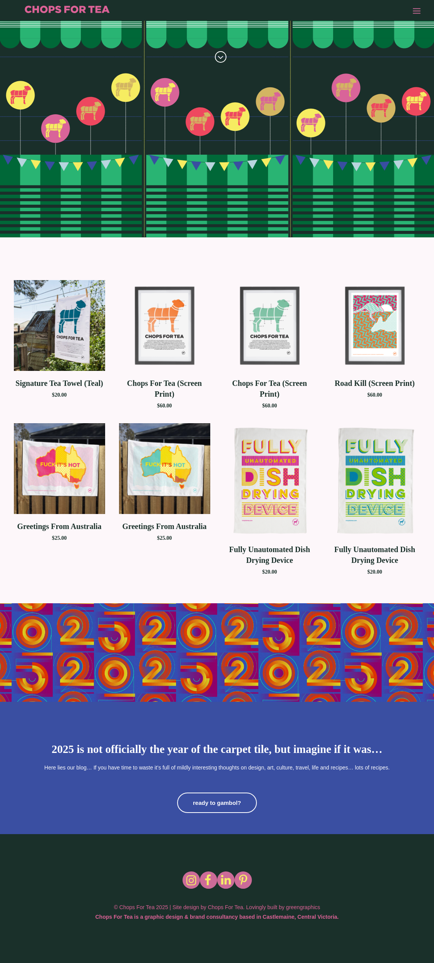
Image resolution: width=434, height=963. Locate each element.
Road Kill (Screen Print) (375, 383)
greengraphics (303, 907)
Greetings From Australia (59, 526)
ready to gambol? (217, 802)
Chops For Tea (225, 907)
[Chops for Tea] (70, 11)
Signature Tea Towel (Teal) (59, 383)
